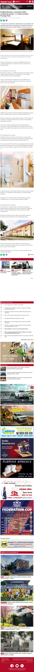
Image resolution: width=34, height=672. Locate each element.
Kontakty (23, 659)
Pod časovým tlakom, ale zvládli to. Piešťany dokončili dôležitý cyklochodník (18, 368)
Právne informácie (16, 658)
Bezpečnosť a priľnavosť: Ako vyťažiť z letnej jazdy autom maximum (27, 272)
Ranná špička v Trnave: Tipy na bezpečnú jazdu (16, 328)
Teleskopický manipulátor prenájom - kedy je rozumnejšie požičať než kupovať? (16, 272)
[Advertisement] (13, 290)
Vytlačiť (31, 254)
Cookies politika (30, 661)
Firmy (7, 17)
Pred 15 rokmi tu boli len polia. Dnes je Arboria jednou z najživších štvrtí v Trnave (15, 628)
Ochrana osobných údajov (25, 658)
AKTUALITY (2, 17)
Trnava (2, 577)
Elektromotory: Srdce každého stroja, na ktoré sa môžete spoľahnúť (18, 322)
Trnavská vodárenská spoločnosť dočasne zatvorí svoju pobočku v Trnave (19, 373)
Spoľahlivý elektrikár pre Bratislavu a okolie (14, 318)
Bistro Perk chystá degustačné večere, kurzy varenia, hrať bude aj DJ (19, 336)
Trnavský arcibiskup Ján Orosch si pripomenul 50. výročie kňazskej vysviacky (19, 378)
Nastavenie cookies (28, 659)
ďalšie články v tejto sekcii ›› (27, 339)
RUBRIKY (17, 2)
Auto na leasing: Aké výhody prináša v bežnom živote (17, 315)
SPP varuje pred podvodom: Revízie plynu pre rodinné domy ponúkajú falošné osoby (18, 332)
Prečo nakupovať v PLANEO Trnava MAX (5, 271)
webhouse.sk (22, 669)
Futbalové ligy (4, 602)
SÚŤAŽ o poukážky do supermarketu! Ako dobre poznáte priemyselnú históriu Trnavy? (18, 326)
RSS (20, 659)
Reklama (17, 659)
